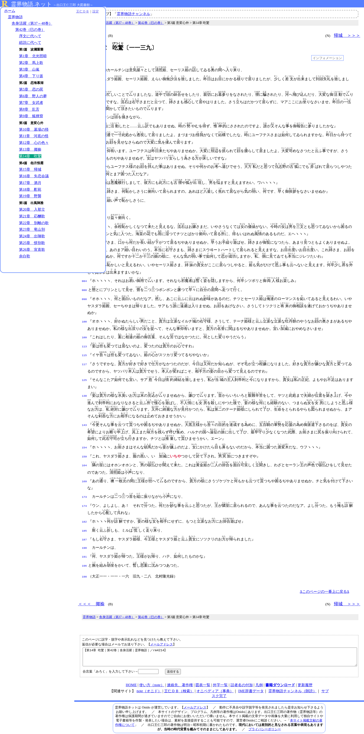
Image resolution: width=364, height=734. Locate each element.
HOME (131, 676)
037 (84, 165)
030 (84, 149)
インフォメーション (327, 58)
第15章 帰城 (30, 170)
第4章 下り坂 (31, 77)
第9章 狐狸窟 (31, 117)
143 (84, 418)
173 (84, 488)
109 (84, 332)
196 (84, 554)
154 (84, 440)
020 (84, 125)
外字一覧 (220, 676)
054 (84, 222)
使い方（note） (151, 676)
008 (84, 94)
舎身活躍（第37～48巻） (32, 24)
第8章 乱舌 (29, 110)
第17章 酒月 (30, 183)
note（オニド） (149, 682)
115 (84, 349)
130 (84, 388)
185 (84, 521)
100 (84, 316)
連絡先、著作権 (180, 676)
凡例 (259, 676)
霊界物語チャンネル (133, 14)
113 (84, 340)
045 (84, 189)
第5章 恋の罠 (31, 90)
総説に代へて (30, 43)
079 (84, 261)
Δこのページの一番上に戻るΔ (324, 579)
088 (84, 285)
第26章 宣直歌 (32, 250)
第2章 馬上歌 (31, 63)
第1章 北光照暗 (33, 57)
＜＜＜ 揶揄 (91, 35)
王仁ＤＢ (51, 12)
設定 (64, 12)
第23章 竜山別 (32, 230)
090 (84, 294)
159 (84, 449)
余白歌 (24, 257)
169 (84, 473)
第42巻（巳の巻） (30, 30)
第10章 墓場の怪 (34, 130)
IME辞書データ (250, 682)
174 (84, 497)
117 (84, 357)
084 (84, 276)
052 (84, 205)
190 (84, 537)
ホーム (9, 11)
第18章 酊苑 (30, 190)
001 (84, 70)
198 (84, 565)
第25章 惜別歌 (32, 244)
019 (84, 116)
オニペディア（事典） (215, 682)
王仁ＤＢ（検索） (179, 682)
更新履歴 (305, 676)
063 (84, 238)
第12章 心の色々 (34, 144)
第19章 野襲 (30, 197)
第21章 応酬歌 (32, 217)
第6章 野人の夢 (33, 97)
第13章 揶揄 (30, 150)
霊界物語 (15, 18)
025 (84, 133)
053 (84, 214)
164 (84, 457)
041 (84, 181)
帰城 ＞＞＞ (347, 35)
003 (84, 78)
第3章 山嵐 (29, 70)
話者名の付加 (242, 676)
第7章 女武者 (31, 103)
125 (84, 373)
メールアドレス (161, 632)
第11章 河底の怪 (34, 137)
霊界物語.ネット (31, 4)
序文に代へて (30, 37)
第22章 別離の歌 (34, 224)
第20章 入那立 (32, 210)
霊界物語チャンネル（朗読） (292, 682)
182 (84, 512)
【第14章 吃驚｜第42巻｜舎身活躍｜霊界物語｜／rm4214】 (220, 646)
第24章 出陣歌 (32, 237)
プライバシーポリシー (264, 720)
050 (84, 198)
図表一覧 (202, 676)
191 (84, 546)
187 (84, 529)
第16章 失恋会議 (34, 177)
